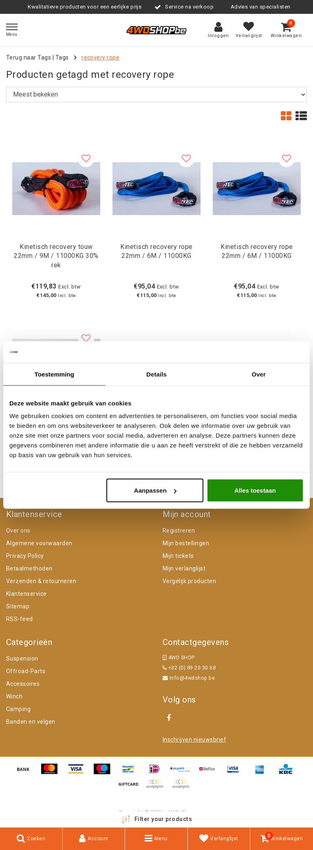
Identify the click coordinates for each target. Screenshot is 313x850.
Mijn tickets (178, 556)
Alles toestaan (255, 490)
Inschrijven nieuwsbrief (194, 739)
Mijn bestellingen (186, 543)
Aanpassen (155, 490)
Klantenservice (26, 593)
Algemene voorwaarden (39, 543)
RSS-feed (19, 619)
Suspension (22, 658)
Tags (62, 57)
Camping (18, 709)
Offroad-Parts (25, 671)
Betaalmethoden (29, 568)
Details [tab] (156, 373)
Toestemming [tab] (55, 373)
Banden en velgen (30, 721)
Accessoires (23, 683)
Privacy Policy (25, 556)
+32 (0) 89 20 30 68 (189, 668)
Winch (14, 696)
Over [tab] (258, 373)
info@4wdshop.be (189, 678)
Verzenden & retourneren (41, 581)
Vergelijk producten (189, 581)
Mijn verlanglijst (184, 568)
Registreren (179, 530)
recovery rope (100, 57)
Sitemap (17, 606)
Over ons (18, 530)
